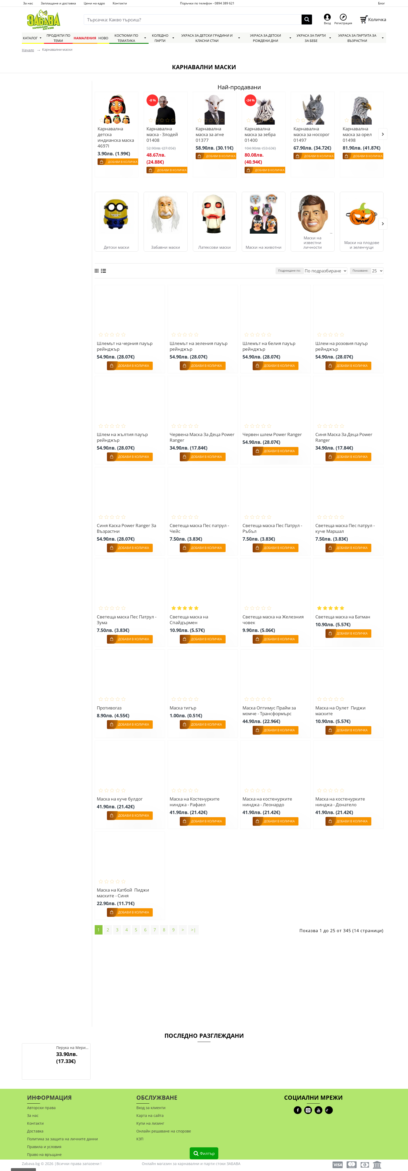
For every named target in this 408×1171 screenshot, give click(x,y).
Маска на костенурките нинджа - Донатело (341, 798)
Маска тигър (183, 704)
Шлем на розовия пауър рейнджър (342, 344)
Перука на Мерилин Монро (72, 1047)
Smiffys (36, 169)
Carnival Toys (42, 159)
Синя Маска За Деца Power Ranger (344, 435)
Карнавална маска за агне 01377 (210, 134)
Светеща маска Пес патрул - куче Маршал (345, 526)
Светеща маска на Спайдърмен (189, 616)
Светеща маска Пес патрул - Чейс (200, 526)
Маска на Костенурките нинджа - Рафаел (195, 798)
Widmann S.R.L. (44, 178)
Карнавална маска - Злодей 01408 (162, 134)
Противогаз (110, 704)
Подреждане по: (303, 269)
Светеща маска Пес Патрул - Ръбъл (273, 526)
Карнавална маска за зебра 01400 (260, 134)
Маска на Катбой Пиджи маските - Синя (124, 888)
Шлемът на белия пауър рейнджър (269, 344)
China (34, 197)
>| (193, 925)
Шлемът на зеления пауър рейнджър (199, 344)
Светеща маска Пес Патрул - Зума (127, 616)
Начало (28, 50)
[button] (382, 133)
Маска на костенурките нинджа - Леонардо (268, 798)
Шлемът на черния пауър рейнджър (125, 344)
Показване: (363, 269)
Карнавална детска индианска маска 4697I (116, 137)
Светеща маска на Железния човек (273, 616)
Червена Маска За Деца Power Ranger (195, 435)
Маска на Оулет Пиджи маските (341, 707)
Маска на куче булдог (120, 795)
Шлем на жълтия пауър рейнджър (123, 435)
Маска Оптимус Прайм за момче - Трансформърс (270, 707)
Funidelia (38, 188)
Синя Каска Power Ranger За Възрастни (127, 526)
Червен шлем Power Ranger (273, 432)
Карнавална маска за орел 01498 (357, 134)
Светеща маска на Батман (343, 614)
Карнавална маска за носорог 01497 (311, 134)
